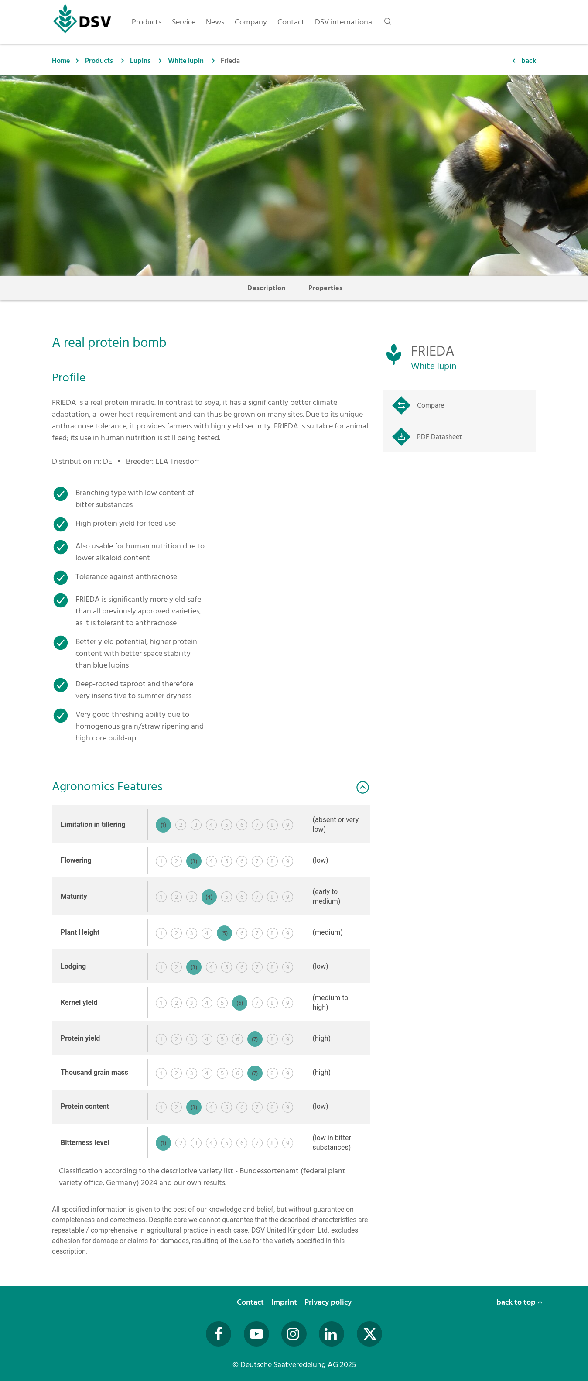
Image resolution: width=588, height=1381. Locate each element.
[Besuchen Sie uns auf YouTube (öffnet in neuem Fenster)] (256, 1334)
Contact (251, 1302)
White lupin (186, 60)
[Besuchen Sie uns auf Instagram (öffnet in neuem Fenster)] (294, 1334)
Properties (325, 288)
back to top (519, 1302)
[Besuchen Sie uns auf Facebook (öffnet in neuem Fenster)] (218, 1334)
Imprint (285, 1302)
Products (99, 60)
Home (61, 60)
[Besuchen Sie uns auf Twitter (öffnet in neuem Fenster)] (369, 1334)
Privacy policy (328, 1302)
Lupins (140, 60)
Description (266, 288)
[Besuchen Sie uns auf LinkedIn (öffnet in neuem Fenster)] (331, 1334)
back (528, 60)
